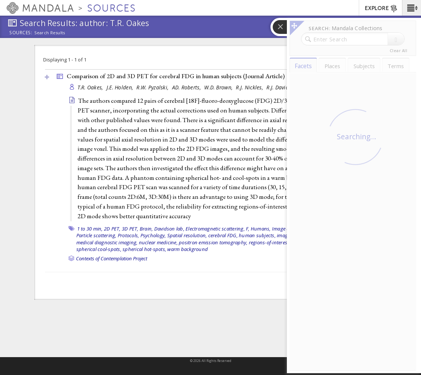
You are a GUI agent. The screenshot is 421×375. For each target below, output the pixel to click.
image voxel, (329, 235)
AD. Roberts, (187, 87)
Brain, (146, 228)
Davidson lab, (169, 228)
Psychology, (153, 235)
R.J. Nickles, (250, 87)
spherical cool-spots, (98, 249)
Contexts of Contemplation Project (111, 258)
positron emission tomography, (213, 242)
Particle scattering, (96, 235)
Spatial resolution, (187, 235)
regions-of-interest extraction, (281, 242)
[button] (411, 8)
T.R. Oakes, (91, 87)
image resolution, (295, 235)
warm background (187, 249)
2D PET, (112, 228)
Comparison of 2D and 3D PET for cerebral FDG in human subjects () (176, 76)
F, (248, 228)
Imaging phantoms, (326, 228)
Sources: (20, 33)
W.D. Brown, (219, 87)
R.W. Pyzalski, (153, 87)
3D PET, (130, 228)
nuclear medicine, (158, 242)
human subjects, (257, 235)
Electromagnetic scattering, (215, 228)
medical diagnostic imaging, (107, 242)
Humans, (261, 228)
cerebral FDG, (223, 235)
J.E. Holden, (121, 87)
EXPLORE (381, 8)
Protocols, (128, 235)
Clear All (398, 50)
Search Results (49, 32)
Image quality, (287, 228)
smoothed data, (331, 242)
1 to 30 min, (90, 228)
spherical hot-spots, (144, 249)
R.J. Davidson (281, 87)
